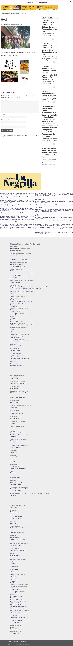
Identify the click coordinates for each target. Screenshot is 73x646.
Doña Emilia (13, 306)
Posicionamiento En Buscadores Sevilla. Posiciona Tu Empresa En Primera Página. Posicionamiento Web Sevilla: (54, 210)
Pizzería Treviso (14, 537)
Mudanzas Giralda (15, 478)
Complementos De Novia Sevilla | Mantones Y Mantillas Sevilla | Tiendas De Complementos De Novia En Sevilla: (54, 228)
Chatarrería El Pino (15, 350)
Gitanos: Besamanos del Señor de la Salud (14, 13)
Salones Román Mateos (16, 341)
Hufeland (12, 255)
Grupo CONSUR (14, 555)
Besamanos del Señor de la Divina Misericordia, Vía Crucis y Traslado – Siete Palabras (49, 111)
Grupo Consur (14, 388)
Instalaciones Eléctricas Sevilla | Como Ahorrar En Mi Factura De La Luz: (54, 233)
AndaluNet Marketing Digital (17, 383)
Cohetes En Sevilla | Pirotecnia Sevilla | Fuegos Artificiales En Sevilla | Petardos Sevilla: (54, 218)
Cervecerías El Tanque (16, 301)
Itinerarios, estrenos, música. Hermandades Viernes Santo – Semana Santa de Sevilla (49, 49)
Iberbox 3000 (13, 407)
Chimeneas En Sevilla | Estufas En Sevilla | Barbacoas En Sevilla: (54, 198)
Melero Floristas (14, 418)
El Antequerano (14, 633)
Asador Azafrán (14, 569)
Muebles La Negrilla (15, 484)
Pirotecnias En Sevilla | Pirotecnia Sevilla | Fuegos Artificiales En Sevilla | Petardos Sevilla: (54, 225)
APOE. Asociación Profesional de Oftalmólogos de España (25, 288)
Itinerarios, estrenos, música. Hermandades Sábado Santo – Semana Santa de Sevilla (49, 26)
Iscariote (12, 329)
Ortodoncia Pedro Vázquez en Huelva (20, 358)
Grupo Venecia (14, 336)
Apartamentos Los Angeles (17, 266)
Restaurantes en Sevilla (16, 604)
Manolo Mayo (14, 313)
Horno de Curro (14, 338)
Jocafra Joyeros (14, 378)
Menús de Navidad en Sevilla (18, 606)
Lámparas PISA (14, 442)
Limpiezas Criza (14, 457)
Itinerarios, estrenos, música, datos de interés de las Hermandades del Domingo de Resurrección (49, 72)
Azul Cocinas (13, 363)
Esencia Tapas (14, 308)
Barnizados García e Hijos (17, 365)
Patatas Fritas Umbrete (16, 518)
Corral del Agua (14, 579)
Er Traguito (13, 310)
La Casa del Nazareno (16, 275)
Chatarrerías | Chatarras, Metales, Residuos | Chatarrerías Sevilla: (17, 228)
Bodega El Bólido (14, 296)
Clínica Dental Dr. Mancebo (17, 355)
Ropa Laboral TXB (15, 612)
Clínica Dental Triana (15, 357)
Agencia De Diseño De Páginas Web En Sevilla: (49, 214)
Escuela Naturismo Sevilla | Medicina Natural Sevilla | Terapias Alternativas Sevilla (17, 217)
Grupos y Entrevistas (15, 466)
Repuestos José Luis (15, 545)
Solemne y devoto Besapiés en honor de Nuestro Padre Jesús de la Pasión (49, 132)
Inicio (9, 641)
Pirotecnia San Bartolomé (17, 533)
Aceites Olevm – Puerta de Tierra (19, 259)
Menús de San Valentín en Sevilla (19, 608)
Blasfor (12, 271)
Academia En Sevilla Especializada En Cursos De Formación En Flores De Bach (17, 213)
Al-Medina (13, 568)
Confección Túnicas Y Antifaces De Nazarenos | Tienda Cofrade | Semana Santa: (17, 194)
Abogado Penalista (15, 248)
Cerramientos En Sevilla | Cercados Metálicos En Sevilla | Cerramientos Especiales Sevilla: (54, 221)
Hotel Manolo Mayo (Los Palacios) (19, 434)
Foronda (12, 423)
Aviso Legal (23, 641)
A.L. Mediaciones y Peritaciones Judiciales (21, 528)
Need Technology (15, 447)
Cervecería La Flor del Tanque (18, 303)
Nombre (3, 117)
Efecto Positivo (14, 512)
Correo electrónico (6, 122)
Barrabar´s (13, 293)
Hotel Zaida (13, 436)
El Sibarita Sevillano (15, 325)
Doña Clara (13, 305)
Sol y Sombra (13, 318)
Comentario (4, 100)
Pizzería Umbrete (15, 539)
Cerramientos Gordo (15, 346)
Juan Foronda (13, 277)
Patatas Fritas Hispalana (16, 517)
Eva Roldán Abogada (15, 250)
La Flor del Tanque (15, 589)
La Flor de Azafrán (15, 311)
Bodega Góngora (14, 298)
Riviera (12, 331)
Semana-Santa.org (15, 622)
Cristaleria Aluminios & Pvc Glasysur (20, 393)
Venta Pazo (13, 323)
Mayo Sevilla (13, 315)
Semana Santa (6, 24)
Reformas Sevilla (14, 557)
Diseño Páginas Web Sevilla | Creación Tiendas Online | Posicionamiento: (17, 197)
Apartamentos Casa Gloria (17, 264)
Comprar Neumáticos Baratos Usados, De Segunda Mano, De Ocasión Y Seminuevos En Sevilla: (54, 202)
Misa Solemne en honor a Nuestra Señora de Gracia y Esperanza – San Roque (50, 152)
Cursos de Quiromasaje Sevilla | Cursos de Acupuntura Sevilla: (17, 205)
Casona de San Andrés (16, 433)
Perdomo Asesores (15, 282)
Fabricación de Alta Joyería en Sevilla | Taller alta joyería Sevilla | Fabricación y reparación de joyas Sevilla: (17, 220)
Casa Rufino (13, 300)
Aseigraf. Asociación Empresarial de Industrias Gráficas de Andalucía (28, 287)
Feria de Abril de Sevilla (16, 414)
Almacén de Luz (14, 441)
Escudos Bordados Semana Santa (19, 489)
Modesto (12, 316)
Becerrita (12, 295)
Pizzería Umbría (14, 541)
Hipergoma (13, 495)
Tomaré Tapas (14, 321)
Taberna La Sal (14, 320)
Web (2, 127)
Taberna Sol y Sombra (16, 596)
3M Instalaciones (14, 402)
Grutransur (13, 428)
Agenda (15, 641)
